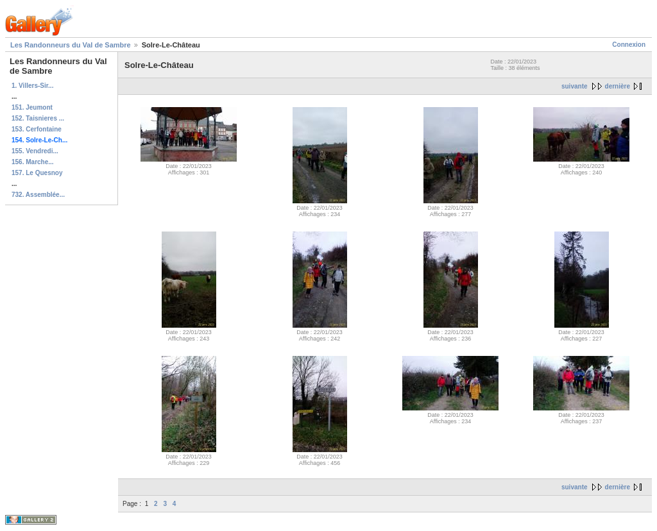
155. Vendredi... (35, 151)
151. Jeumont (32, 107)
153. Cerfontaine (37, 129)
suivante (574, 86)
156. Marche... (33, 161)
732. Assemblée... (38, 194)
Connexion (628, 44)
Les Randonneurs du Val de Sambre (70, 45)
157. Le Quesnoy (37, 172)
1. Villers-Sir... (32, 85)
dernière (617, 86)
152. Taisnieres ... (38, 118)
